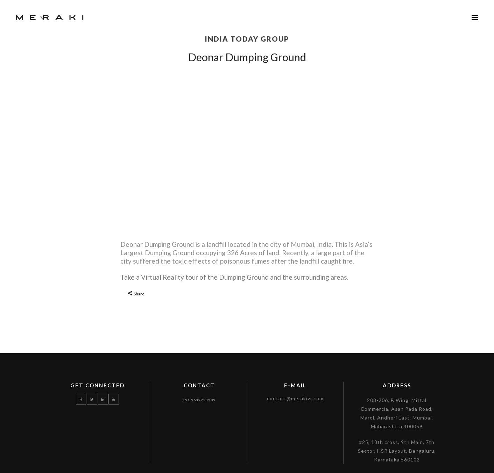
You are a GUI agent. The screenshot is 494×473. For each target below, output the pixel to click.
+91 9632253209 (199, 400)
